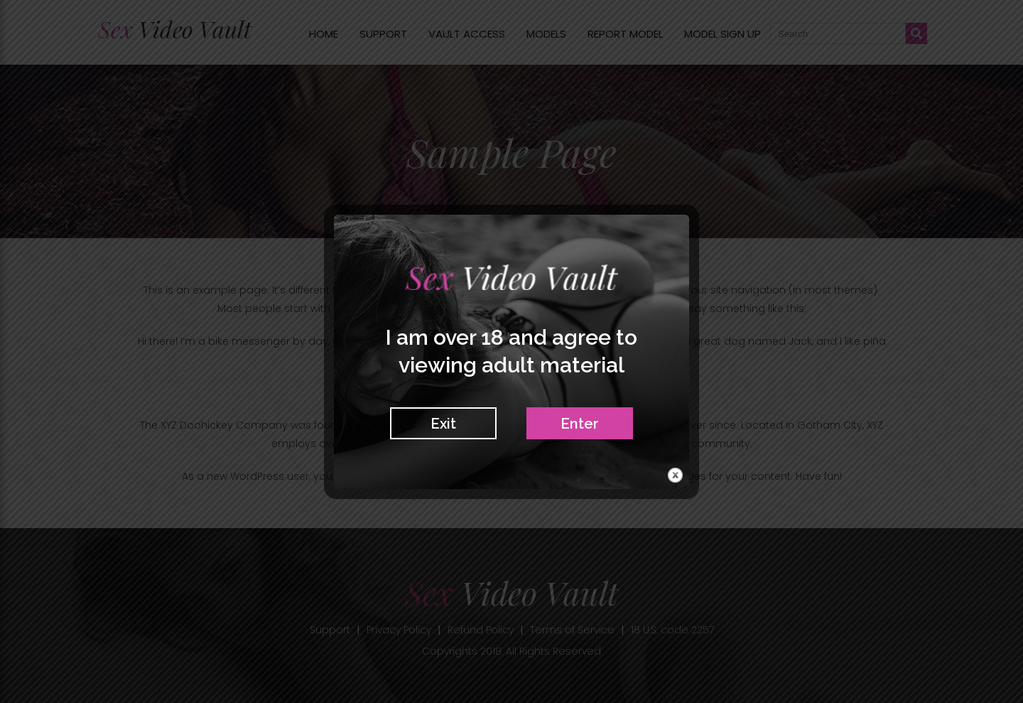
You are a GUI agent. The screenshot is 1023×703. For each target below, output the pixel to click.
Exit (443, 423)
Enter (580, 423)
